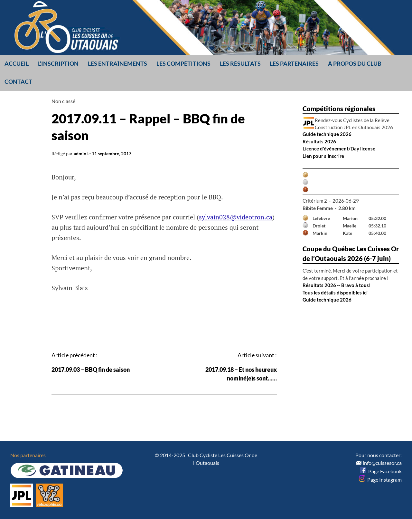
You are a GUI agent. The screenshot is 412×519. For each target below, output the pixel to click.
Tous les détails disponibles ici (335, 292)
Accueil (17, 63)
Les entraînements (117, 63)
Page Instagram (380, 479)
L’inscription (58, 63)
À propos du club (354, 63)
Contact (18, 81)
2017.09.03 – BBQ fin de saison (91, 369)
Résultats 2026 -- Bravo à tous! (336, 285)
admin (80, 153)
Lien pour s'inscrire (323, 156)
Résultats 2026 (319, 141)
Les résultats (240, 63)
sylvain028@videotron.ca (235, 217)
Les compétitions (183, 63)
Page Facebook (381, 471)
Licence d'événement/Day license (339, 148)
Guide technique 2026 (327, 134)
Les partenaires (294, 63)
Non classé (63, 101)
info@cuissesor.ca (382, 463)
